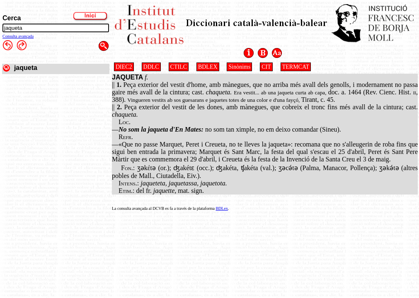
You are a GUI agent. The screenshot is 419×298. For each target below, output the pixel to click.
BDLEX (208, 67)
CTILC (178, 67)
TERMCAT (295, 67)
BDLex (222, 208)
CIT (266, 67)
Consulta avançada (18, 36)
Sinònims (239, 67)
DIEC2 (124, 67)
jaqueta (25, 67)
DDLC (151, 67)
